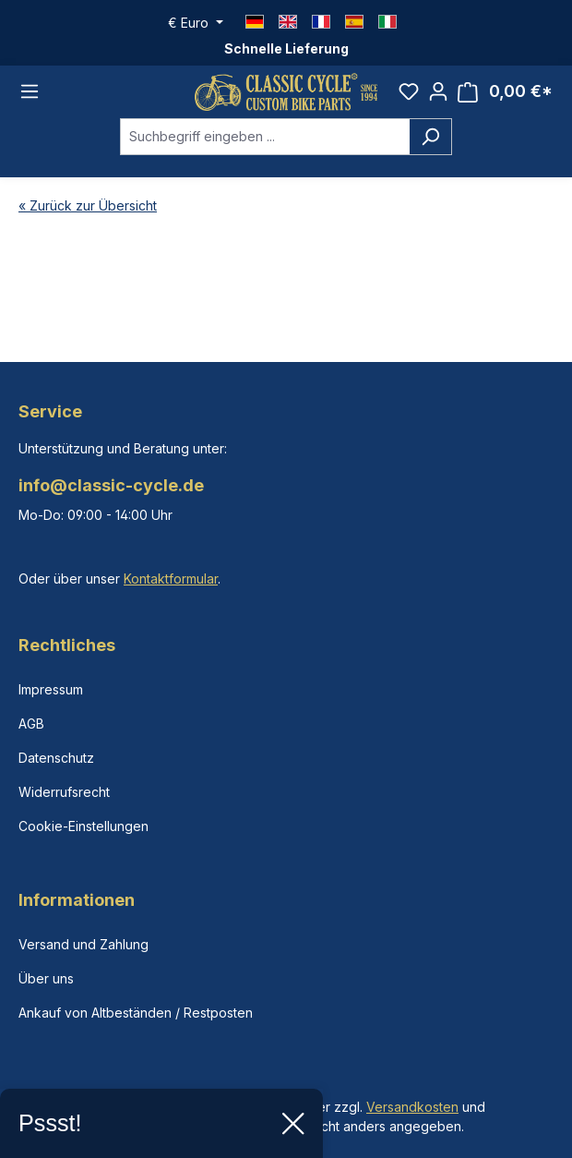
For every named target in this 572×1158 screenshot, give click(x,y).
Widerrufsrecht (64, 792)
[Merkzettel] (409, 91)
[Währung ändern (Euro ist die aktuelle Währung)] (195, 23)
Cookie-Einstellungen (83, 826)
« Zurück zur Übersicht (87, 205)
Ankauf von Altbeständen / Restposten (135, 1012)
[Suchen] (430, 136)
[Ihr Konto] (438, 91)
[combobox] (265, 136)
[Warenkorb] (505, 92)
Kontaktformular (171, 578)
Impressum (50, 689)
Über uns (46, 978)
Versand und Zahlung (83, 944)
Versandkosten (412, 1107)
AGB (31, 723)
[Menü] (29, 91)
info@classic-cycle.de (111, 485)
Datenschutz (56, 758)
